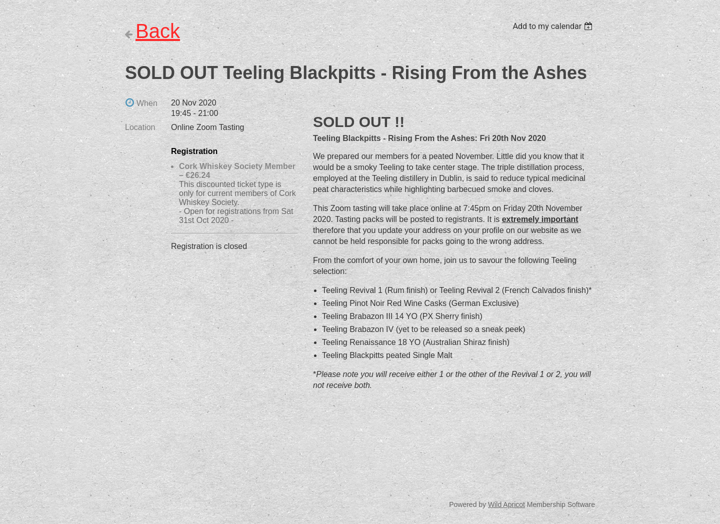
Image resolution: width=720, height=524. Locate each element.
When (147, 103)
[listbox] (553, 26)
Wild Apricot (506, 504)
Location (140, 127)
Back (158, 31)
